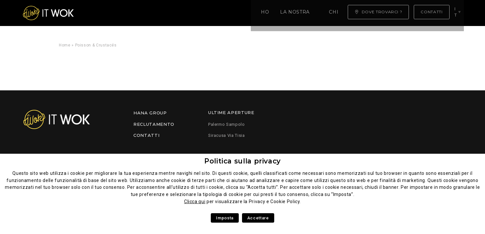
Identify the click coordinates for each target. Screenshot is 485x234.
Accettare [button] (258, 217)
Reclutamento (153, 124)
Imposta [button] (224, 217)
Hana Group (150, 112)
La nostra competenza (148, 13)
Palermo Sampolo (226, 124)
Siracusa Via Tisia (226, 135)
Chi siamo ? (208, 13)
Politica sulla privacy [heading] (242, 161)
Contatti (146, 135)
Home (96, 13)
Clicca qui (194, 201)
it (458, 12)
